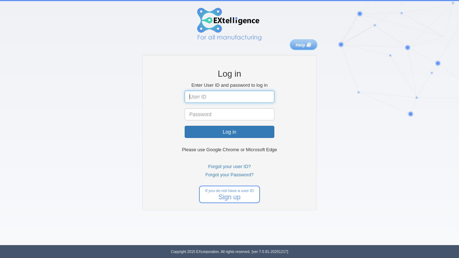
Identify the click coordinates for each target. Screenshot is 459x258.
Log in (229, 132)
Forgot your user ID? (229, 166)
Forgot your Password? (229, 174)
